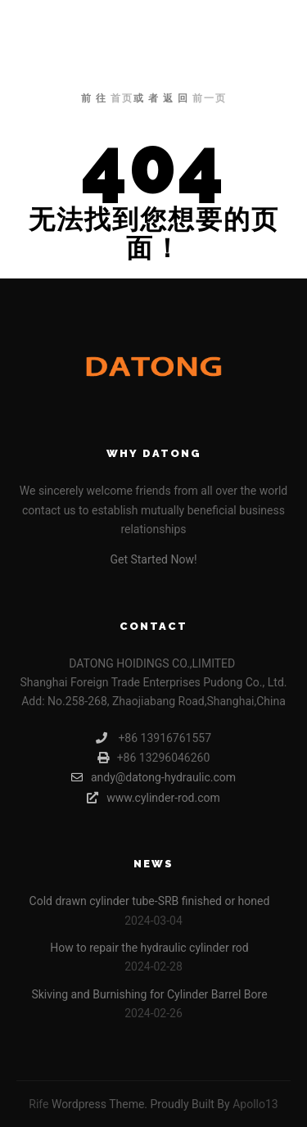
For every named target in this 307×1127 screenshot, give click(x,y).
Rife (38, 1104)
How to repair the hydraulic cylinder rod (149, 947)
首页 (122, 98)
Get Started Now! (153, 559)
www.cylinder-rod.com (153, 798)
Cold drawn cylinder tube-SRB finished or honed (149, 900)
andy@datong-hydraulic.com (153, 777)
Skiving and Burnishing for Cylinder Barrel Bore (149, 994)
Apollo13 (255, 1104)
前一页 (209, 98)
